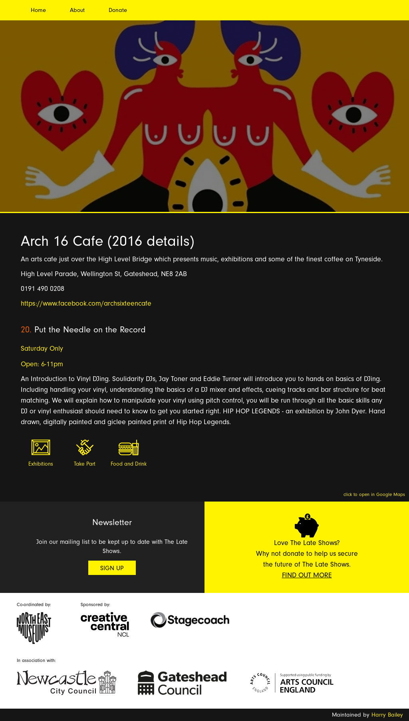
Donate (118, 10)
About (77, 10)
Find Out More (307, 575)
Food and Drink (129, 464)
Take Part (84, 464)
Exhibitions (40, 464)
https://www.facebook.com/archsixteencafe (86, 303)
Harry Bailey (387, 714)
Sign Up (112, 568)
